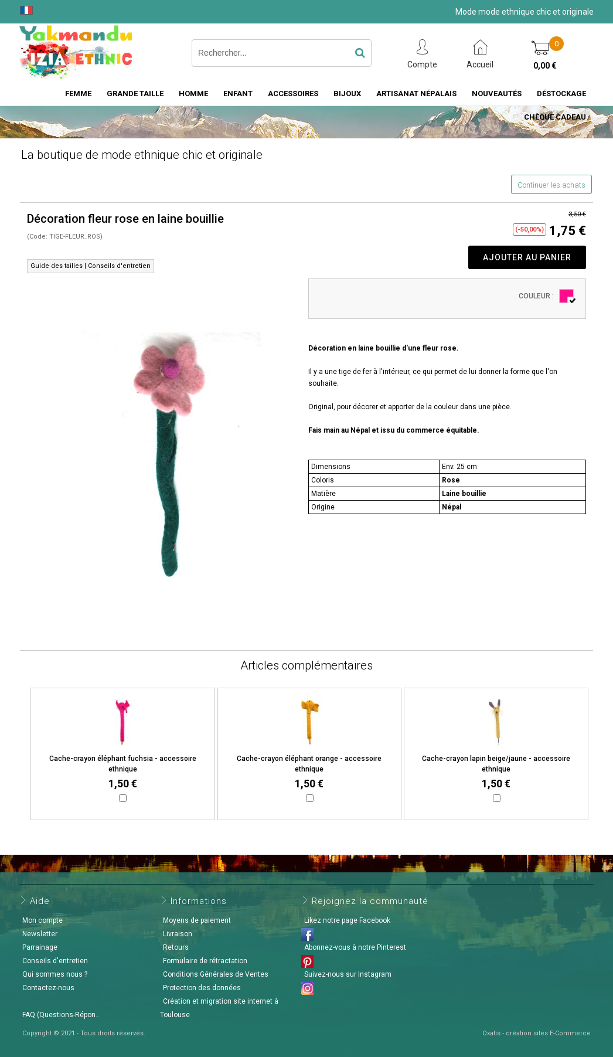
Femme (78, 93)
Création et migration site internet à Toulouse (219, 1008)
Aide (40, 901)
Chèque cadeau (555, 117)
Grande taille (135, 93)
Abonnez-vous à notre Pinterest (355, 947)
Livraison (177, 934)
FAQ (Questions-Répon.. (60, 1015)
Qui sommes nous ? (54, 974)
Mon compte (42, 920)
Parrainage (39, 947)
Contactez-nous (48, 988)
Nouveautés (497, 93)
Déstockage (561, 93)
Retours (176, 947)
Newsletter (39, 934)
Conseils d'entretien (55, 961)
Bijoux (347, 93)
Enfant (238, 93)
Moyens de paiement (197, 920)
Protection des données (202, 988)
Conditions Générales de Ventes (215, 974)
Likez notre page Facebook (347, 920)
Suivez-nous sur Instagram (347, 974)
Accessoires (293, 93)
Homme (193, 93)
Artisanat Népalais (416, 93)
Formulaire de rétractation (205, 961)
